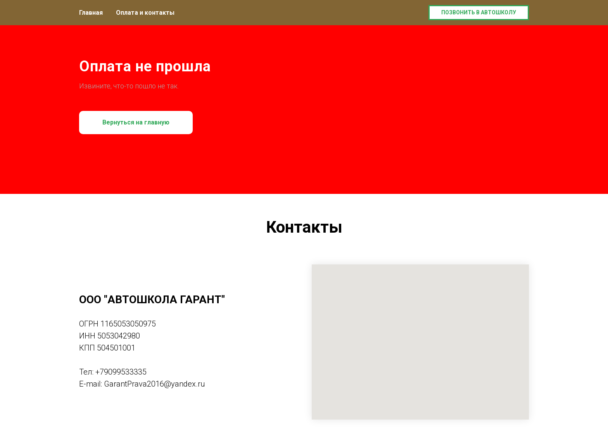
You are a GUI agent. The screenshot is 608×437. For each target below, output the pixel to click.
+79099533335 (121, 372)
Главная (91, 12)
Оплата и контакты (145, 12)
